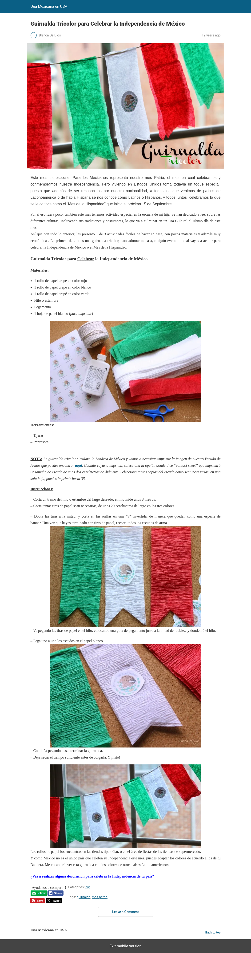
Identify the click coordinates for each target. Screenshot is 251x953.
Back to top (213, 932)
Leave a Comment (125, 912)
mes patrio (100, 897)
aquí (78, 465)
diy (87, 887)
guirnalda (83, 897)
